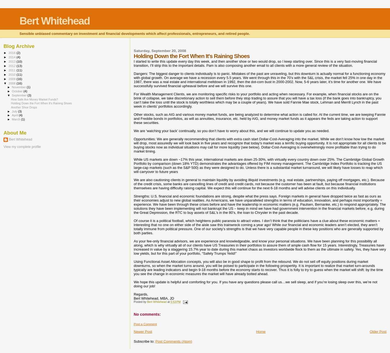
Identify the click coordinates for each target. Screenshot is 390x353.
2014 (12, 57)
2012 (12, 66)
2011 (12, 70)
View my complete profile (22, 147)
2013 (12, 61)
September (20, 95)
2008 (12, 83)
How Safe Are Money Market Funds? (34, 99)
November (19, 87)
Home (261, 332)
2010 (12, 74)
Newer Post (143, 332)
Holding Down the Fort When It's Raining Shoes (41, 103)
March (16, 119)
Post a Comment (145, 324)
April (15, 115)
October (18, 91)
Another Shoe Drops (24, 107)
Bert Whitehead (55, 21)
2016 (12, 52)
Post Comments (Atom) (174, 341)
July (15, 111)
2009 (12, 79)
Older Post (378, 332)
